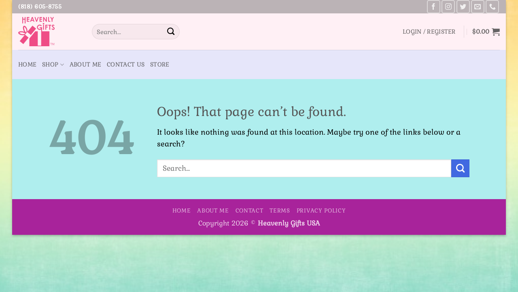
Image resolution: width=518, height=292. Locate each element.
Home (27, 64)
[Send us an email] (477, 6)
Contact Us (125, 64)
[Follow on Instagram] (448, 6)
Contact (249, 210)
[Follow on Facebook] (433, 6)
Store (159, 64)
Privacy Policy (321, 210)
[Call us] (492, 6)
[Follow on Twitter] (463, 6)
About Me (85, 64)
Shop (53, 65)
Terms (280, 210)
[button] (429, 31)
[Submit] (170, 31)
